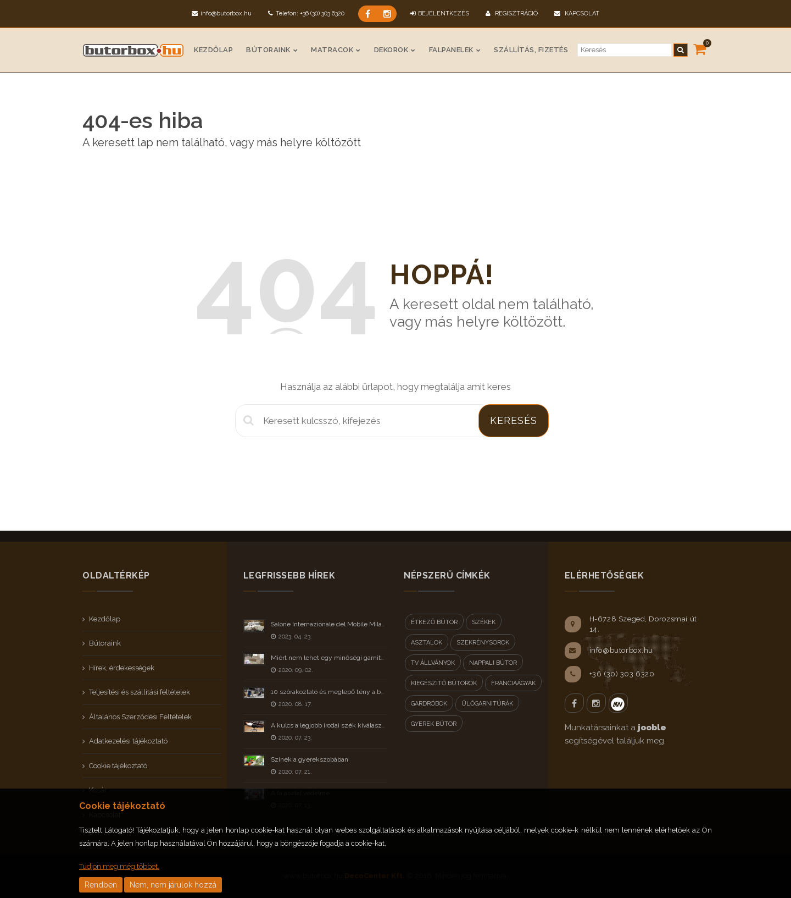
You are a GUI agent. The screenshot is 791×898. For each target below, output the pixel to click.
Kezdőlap (213, 50)
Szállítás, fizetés (531, 50)
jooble (652, 727)
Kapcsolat (576, 13)
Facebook (574, 703)
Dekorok (391, 50)
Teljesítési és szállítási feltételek (139, 692)
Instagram (596, 703)
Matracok (332, 50)
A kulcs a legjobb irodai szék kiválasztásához (338, 725)
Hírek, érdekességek (121, 668)
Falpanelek (451, 50)
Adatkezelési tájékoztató (128, 741)
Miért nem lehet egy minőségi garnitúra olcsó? (340, 658)
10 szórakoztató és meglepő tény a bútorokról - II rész (351, 692)
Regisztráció (512, 13)
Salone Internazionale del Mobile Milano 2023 (338, 624)
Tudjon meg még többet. (119, 866)
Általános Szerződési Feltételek (140, 717)
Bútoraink (268, 50)
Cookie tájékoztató (118, 766)
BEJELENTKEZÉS (439, 13)
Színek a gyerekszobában (309, 759)
